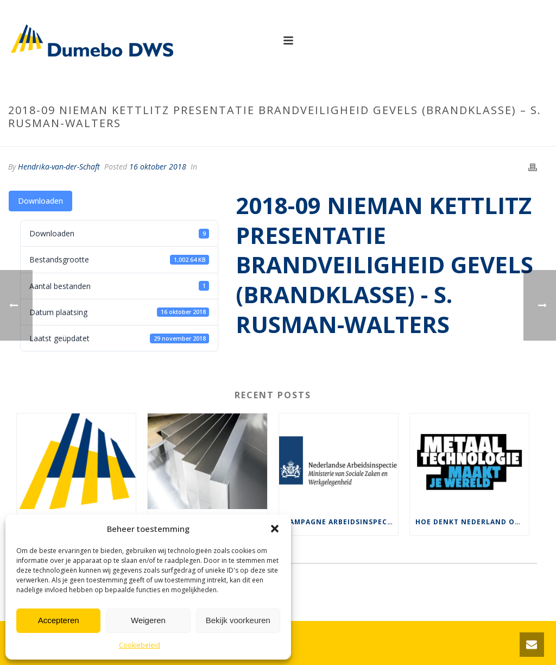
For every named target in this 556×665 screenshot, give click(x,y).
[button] (274, 528)
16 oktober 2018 (157, 166)
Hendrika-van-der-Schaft (59, 166)
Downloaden (40, 201)
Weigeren (148, 620)
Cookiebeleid (139, 645)
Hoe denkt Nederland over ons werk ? (472, 521)
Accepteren (58, 620)
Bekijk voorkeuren (238, 620)
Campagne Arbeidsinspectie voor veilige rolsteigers (341, 521)
